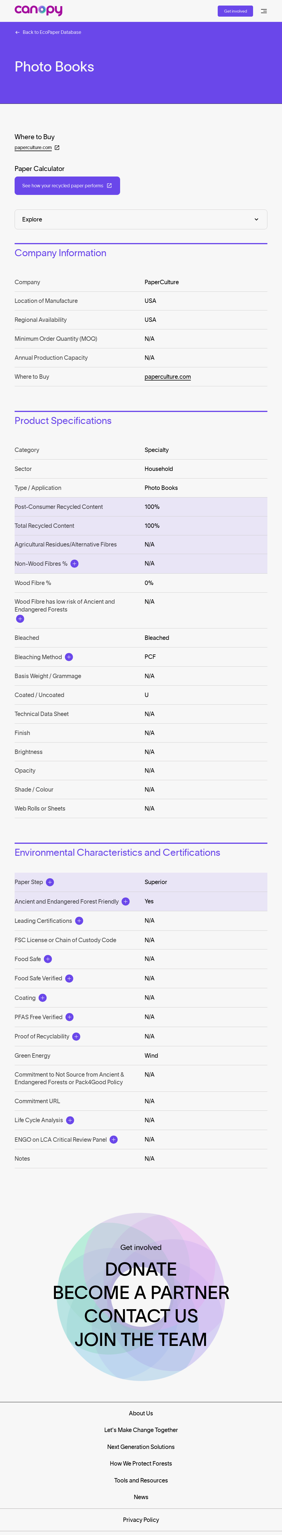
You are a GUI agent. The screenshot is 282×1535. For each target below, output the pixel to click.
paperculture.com (168, 376)
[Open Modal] (74, 564)
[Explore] (141, 219)
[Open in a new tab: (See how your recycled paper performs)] (67, 186)
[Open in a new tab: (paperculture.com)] (37, 147)
